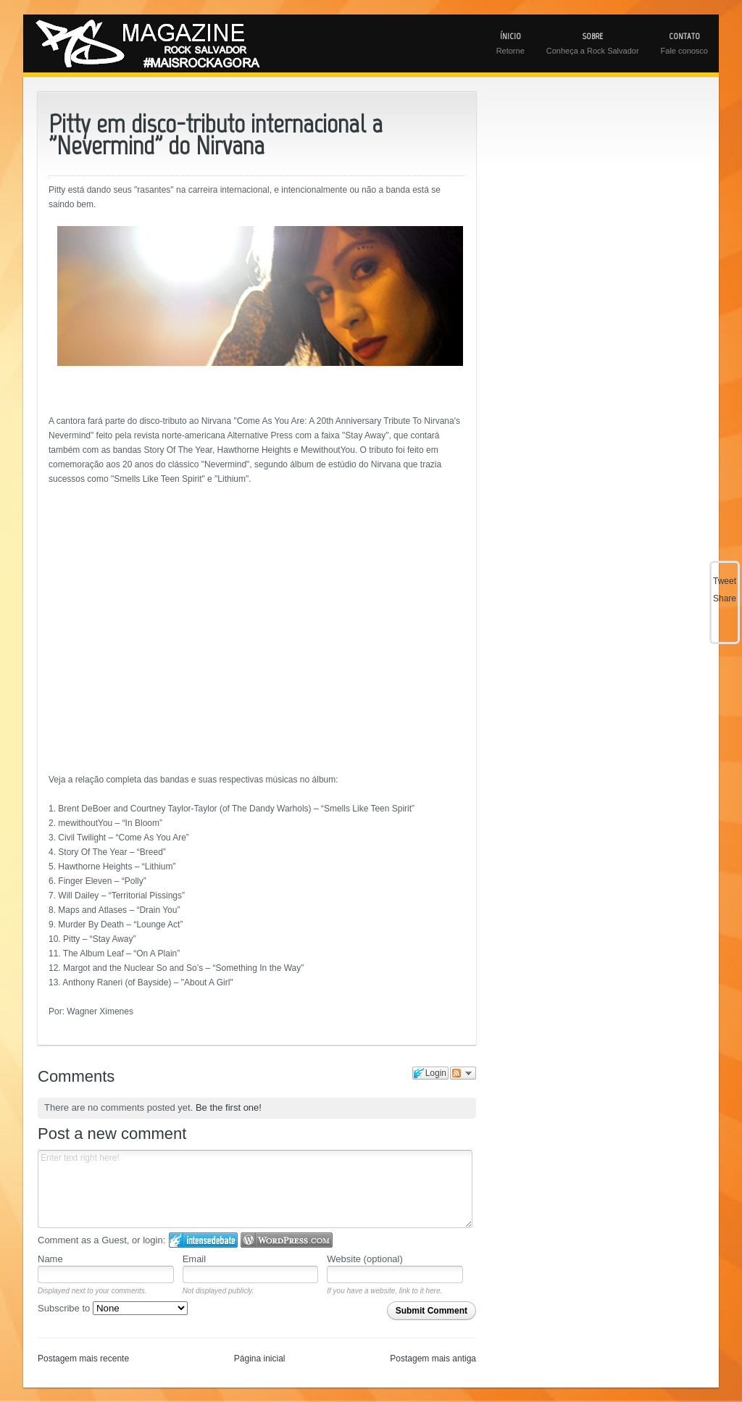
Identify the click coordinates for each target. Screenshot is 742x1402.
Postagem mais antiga (433, 1358)
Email (195, 1258)
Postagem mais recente (83, 1358)
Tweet (724, 581)
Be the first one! (229, 1107)
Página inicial (259, 1358)
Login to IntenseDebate (203, 1240)
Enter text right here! (255, 1189)
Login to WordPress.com (287, 1240)
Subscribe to (113, 1308)
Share (724, 598)
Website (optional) (365, 1258)
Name (50, 1258)
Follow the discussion (463, 1073)
